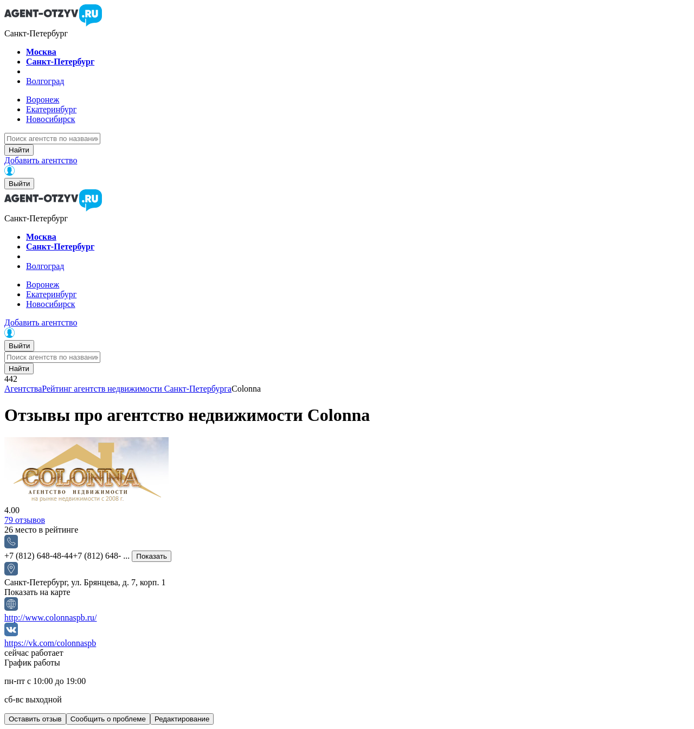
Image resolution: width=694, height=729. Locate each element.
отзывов (24, 520)
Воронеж (42, 99)
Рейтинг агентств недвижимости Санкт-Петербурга (137, 388)
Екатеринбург (51, 109)
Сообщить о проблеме (108, 719)
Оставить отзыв (35, 719)
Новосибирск (50, 119)
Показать (151, 556)
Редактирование (182, 719)
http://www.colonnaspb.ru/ (50, 617)
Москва (41, 51)
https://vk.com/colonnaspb (50, 643)
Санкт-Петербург (60, 61)
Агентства (23, 388)
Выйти (19, 184)
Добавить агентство (40, 160)
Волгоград (45, 81)
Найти (19, 150)
